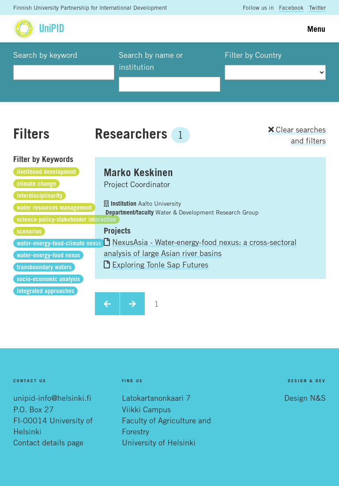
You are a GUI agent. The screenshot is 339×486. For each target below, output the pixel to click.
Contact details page (48, 442)
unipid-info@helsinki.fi (52, 398)
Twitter (317, 7)
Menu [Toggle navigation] (316, 29)
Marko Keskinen (138, 172)
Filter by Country (253, 55)
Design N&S (305, 398)
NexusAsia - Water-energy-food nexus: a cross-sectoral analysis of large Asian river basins (200, 247)
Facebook (291, 7)
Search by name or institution (151, 61)
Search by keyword (45, 55)
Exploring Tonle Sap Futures (160, 264)
